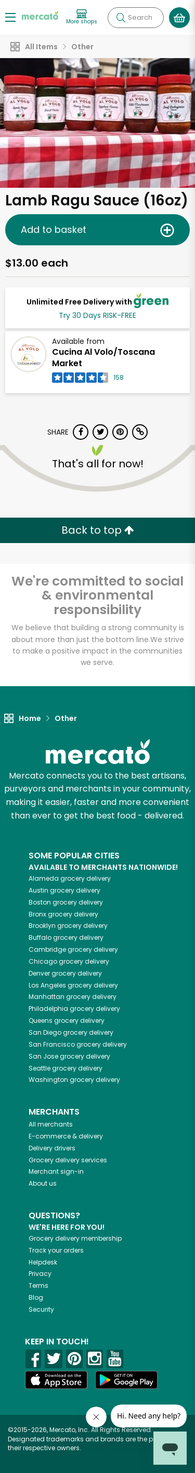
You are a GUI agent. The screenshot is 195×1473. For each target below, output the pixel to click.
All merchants (51, 1124)
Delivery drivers (52, 1148)
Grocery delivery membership (75, 1238)
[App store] (56, 1380)
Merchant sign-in (56, 1171)
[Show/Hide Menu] (10, 17)
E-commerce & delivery (66, 1136)
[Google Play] (126, 1380)
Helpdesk (43, 1262)
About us (43, 1183)
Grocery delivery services (68, 1160)
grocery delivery (70, 878)
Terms (38, 1285)
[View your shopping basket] (179, 17)
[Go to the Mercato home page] (40, 14)
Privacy (40, 1273)
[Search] (136, 17)
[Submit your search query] (120, 17)
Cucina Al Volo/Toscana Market (103, 358)
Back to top (97, 530)
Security (41, 1309)
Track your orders (56, 1250)
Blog (36, 1297)
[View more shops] (81, 17)
